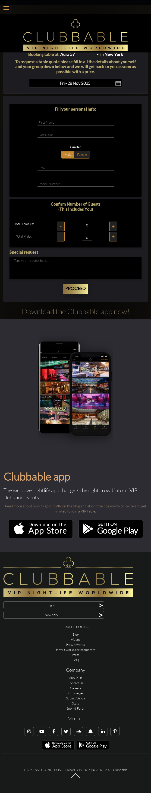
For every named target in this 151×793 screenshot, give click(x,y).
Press (75, 655)
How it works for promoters (75, 650)
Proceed (75, 289)
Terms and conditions (43, 770)
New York (113, 54)
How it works (75, 645)
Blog (75, 634)
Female (82, 154)
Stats (75, 703)
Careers (75, 688)
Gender (75, 147)
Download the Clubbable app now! (75, 311)
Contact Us (75, 683)
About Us (75, 678)
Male (67, 154)
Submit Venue (75, 698)
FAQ (75, 660)
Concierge (75, 693)
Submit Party (75, 708)
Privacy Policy (77, 770)
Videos (75, 639)
